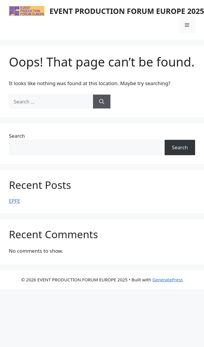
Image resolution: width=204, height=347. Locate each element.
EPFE (14, 200)
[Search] (101, 102)
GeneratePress (167, 280)
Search (17, 135)
